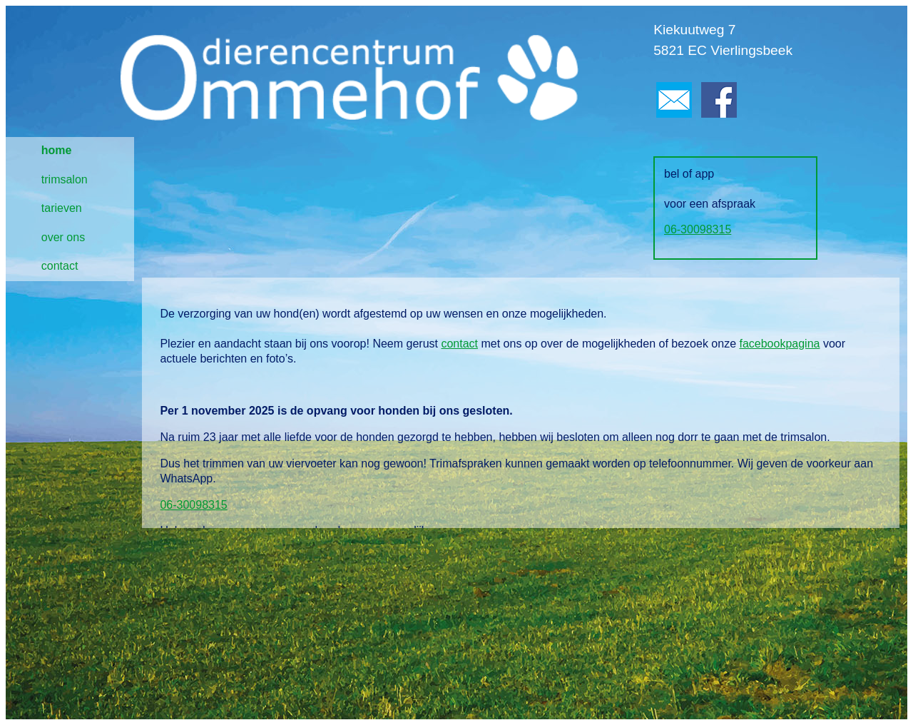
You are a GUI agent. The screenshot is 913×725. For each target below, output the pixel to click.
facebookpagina (779, 344)
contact (59, 266)
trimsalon (64, 179)
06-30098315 (697, 229)
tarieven (61, 208)
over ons (63, 237)
